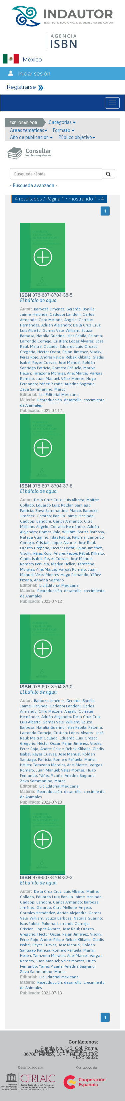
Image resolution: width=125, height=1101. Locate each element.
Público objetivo (76, 137)
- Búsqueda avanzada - (33, 185)
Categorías (62, 122)
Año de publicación (31, 137)
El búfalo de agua (38, 300)
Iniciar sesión (34, 73)
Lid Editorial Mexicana (59, 394)
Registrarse (21, 87)
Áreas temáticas (28, 130)
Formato (64, 130)
